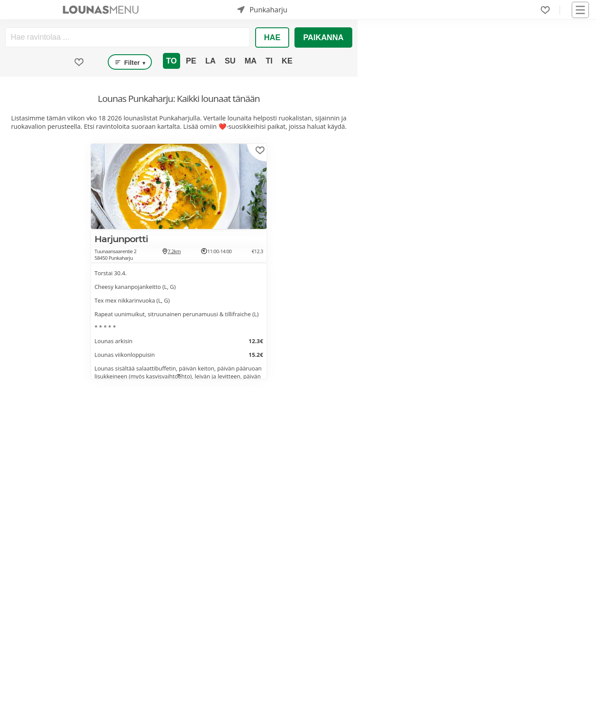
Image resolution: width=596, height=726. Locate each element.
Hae (272, 37)
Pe (191, 60)
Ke (287, 60)
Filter (130, 62)
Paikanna (323, 37)
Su (230, 60)
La (210, 60)
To (171, 60)
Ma (251, 60)
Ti (269, 60)
